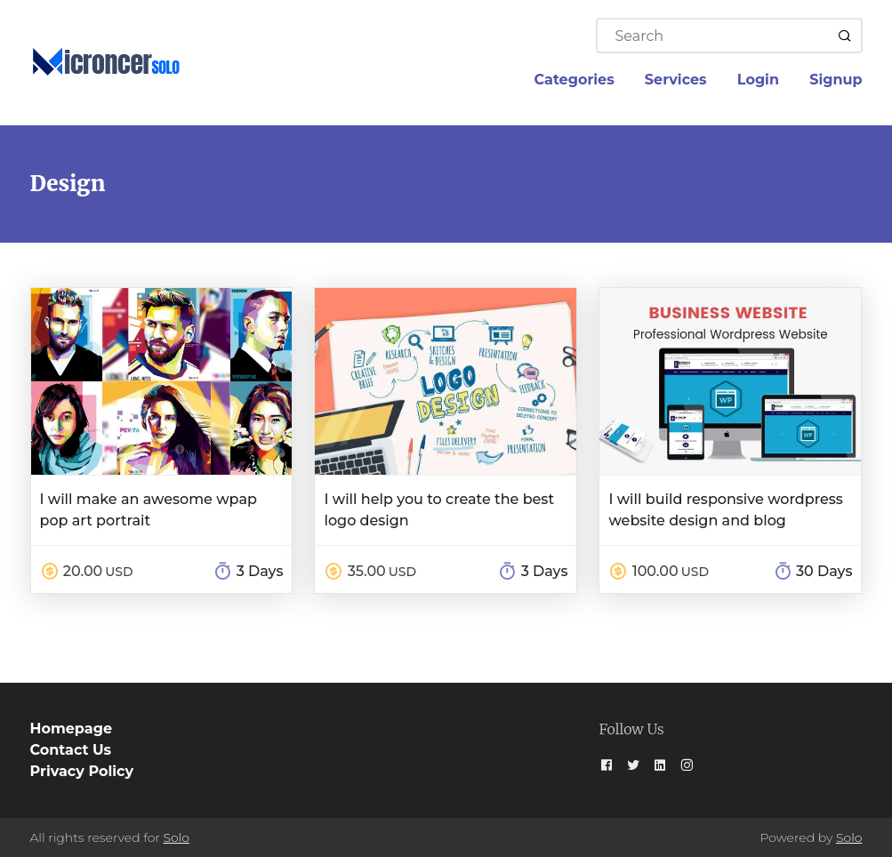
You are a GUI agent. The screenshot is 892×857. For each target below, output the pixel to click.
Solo (176, 837)
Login (758, 79)
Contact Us (71, 749)
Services (676, 79)
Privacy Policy (82, 771)
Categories (574, 79)
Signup (835, 79)
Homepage (71, 728)
